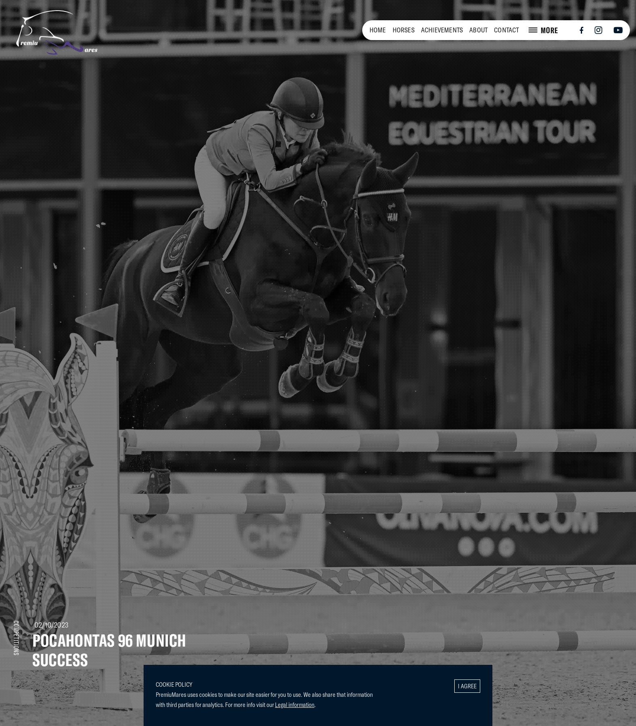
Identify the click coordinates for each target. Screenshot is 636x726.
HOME (378, 30)
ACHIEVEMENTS (442, 30)
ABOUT (478, 30)
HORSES (404, 30)
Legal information (294, 704)
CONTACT (506, 30)
